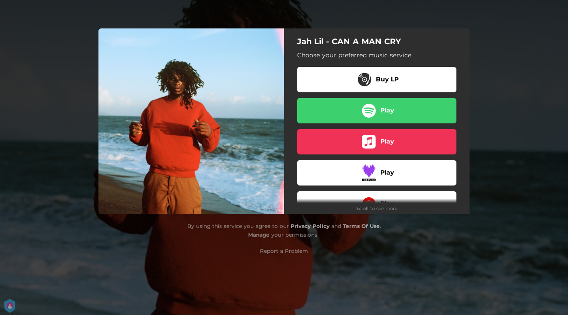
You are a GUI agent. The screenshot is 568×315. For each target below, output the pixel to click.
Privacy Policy (310, 226)
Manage (259, 234)
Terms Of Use (361, 226)
